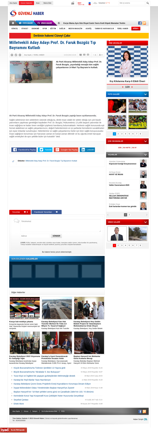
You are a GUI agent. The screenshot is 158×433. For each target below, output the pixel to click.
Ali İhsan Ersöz (124, 173)
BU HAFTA (126, 147)
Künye (26, 411)
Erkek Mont (19, 404)
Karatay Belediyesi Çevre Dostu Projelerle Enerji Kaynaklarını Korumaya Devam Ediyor (52, 384)
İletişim (34, 411)
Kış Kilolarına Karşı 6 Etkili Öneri (127, 81)
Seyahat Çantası (21, 400)
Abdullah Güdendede (124, 163)
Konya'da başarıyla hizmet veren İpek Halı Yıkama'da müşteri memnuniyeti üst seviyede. (24, 325)
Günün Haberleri (26, 3)
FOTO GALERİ (113, 94)
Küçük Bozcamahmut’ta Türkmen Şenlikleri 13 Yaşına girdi (39, 368)
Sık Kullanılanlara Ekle (49, 411)
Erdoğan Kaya (124, 205)
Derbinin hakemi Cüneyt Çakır (52, 35)
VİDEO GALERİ (114, 222)
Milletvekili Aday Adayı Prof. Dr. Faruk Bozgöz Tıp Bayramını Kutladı (51, 161)
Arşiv (37, 3)
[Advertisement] (97, 13)
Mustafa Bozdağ (124, 184)
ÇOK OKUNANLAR (115, 141)
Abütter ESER (124, 196)
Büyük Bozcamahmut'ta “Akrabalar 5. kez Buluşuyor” (37, 372)
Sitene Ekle (47, 3)
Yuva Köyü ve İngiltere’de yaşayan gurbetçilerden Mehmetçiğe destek (44, 376)
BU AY (134, 147)
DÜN (119, 147)
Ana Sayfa (13, 3)
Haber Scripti (138, 419)
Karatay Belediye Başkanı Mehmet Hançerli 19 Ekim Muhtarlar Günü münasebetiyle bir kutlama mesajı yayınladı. (89, 359)
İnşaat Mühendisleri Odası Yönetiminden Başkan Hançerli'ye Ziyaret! (44, 388)
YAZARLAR (112, 155)
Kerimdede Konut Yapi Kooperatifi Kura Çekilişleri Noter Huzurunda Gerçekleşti (49, 396)
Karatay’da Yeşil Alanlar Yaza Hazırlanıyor (32, 380)
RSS (63, 411)
